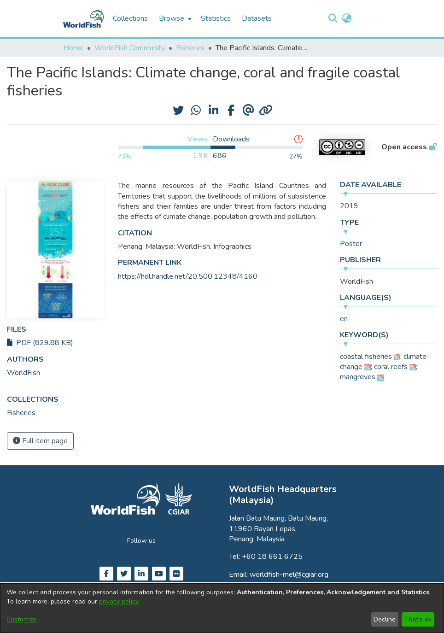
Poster (351, 244)
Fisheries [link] (190, 48)
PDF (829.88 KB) (40, 343)
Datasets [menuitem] (257, 18)
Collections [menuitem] (130, 18)
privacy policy (118, 601)
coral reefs (391, 367)
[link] (21, 413)
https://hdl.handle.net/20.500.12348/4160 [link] (187, 276)
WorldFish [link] (23, 373)
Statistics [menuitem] (216, 18)
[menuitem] (174, 18)
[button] (333, 18)
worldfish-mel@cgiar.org (289, 574)
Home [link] (73, 48)
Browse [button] (171, 18)
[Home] (83, 18)
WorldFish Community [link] (129, 48)
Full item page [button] (40, 441)
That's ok (418, 619)
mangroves (357, 377)
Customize (21, 619)
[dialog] (222, 608)
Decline (385, 619)
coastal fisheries (366, 357)
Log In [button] (366, 18)
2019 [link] (349, 206)
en (344, 319)
